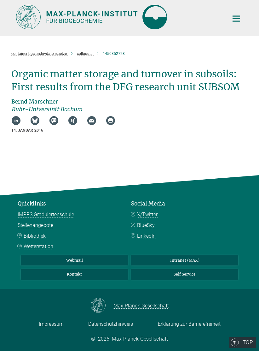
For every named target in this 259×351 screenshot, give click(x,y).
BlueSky (146, 225)
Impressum (51, 324)
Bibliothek (35, 236)
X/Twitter (147, 214)
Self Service (185, 274)
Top (234, 178)
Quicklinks (32, 203)
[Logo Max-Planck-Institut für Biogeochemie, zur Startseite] (118, 17)
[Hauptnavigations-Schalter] (236, 18)
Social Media (148, 203)
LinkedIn (146, 236)
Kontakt (74, 274)
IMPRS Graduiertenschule (46, 214)
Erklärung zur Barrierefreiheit (189, 324)
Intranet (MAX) (184, 260)
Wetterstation (38, 246)
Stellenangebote (35, 225)
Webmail (74, 260)
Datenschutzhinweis (110, 324)
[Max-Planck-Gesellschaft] (101, 305)
